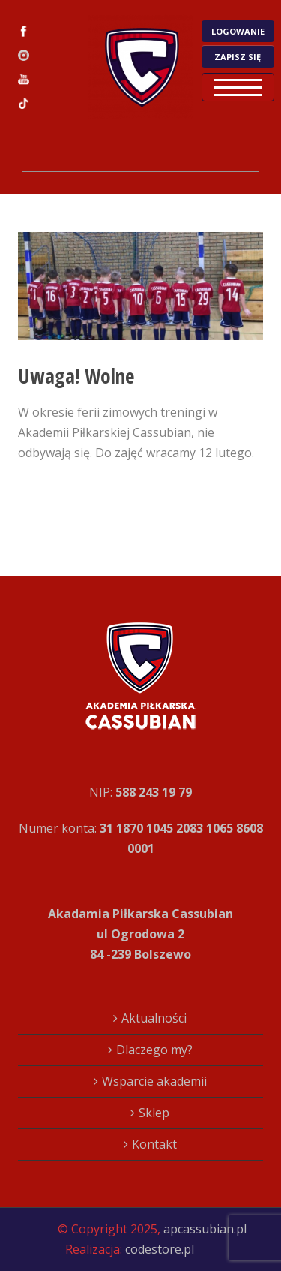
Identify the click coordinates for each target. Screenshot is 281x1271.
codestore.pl (159, 1249)
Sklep (154, 1112)
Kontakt (154, 1144)
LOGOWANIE (238, 31)
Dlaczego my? (154, 1049)
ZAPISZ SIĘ (237, 56)
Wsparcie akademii (154, 1081)
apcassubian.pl (205, 1229)
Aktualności (154, 1018)
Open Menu (238, 87)
